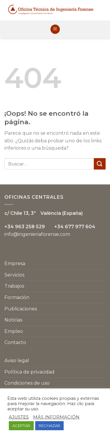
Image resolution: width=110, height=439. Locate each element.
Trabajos (14, 286)
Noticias (13, 320)
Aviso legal (16, 360)
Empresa (14, 263)
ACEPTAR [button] (21, 425)
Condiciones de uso (27, 383)
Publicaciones (20, 309)
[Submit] (100, 164)
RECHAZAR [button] (49, 425)
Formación (16, 297)
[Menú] (55, 29)
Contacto (15, 342)
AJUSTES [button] (19, 417)
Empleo (13, 331)
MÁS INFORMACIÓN (56, 417)
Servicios (14, 275)
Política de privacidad (29, 372)
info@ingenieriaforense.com (37, 234)
